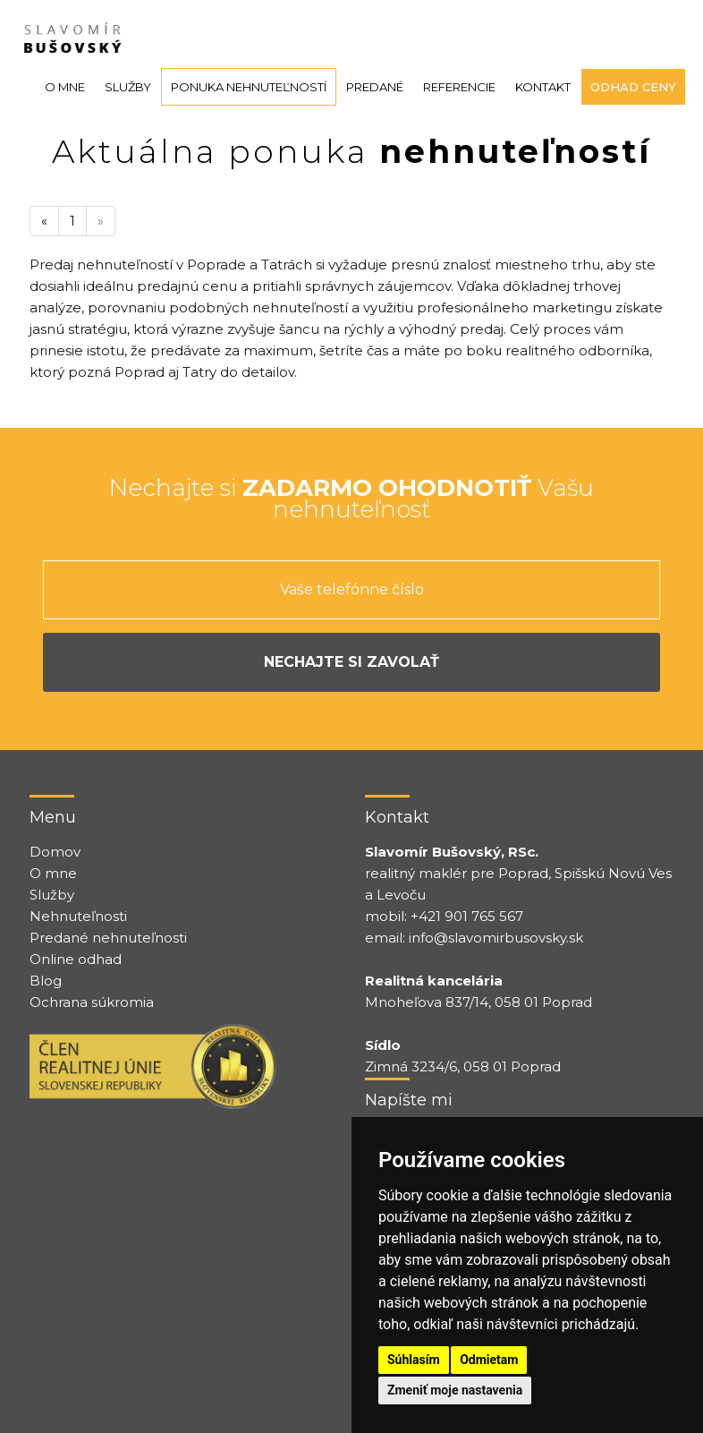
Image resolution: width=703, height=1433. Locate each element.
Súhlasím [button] (413, 1359)
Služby (128, 87)
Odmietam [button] (489, 1359)
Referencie (459, 87)
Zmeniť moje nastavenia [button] (454, 1390)
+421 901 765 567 (467, 916)
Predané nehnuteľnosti (108, 937)
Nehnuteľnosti (78, 916)
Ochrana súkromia (92, 1002)
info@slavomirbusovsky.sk (496, 937)
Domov (55, 851)
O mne (65, 87)
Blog (46, 980)
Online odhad (76, 959)
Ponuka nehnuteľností (248, 87)
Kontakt (543, 87)
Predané (374, 87)
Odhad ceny (633, 87)
